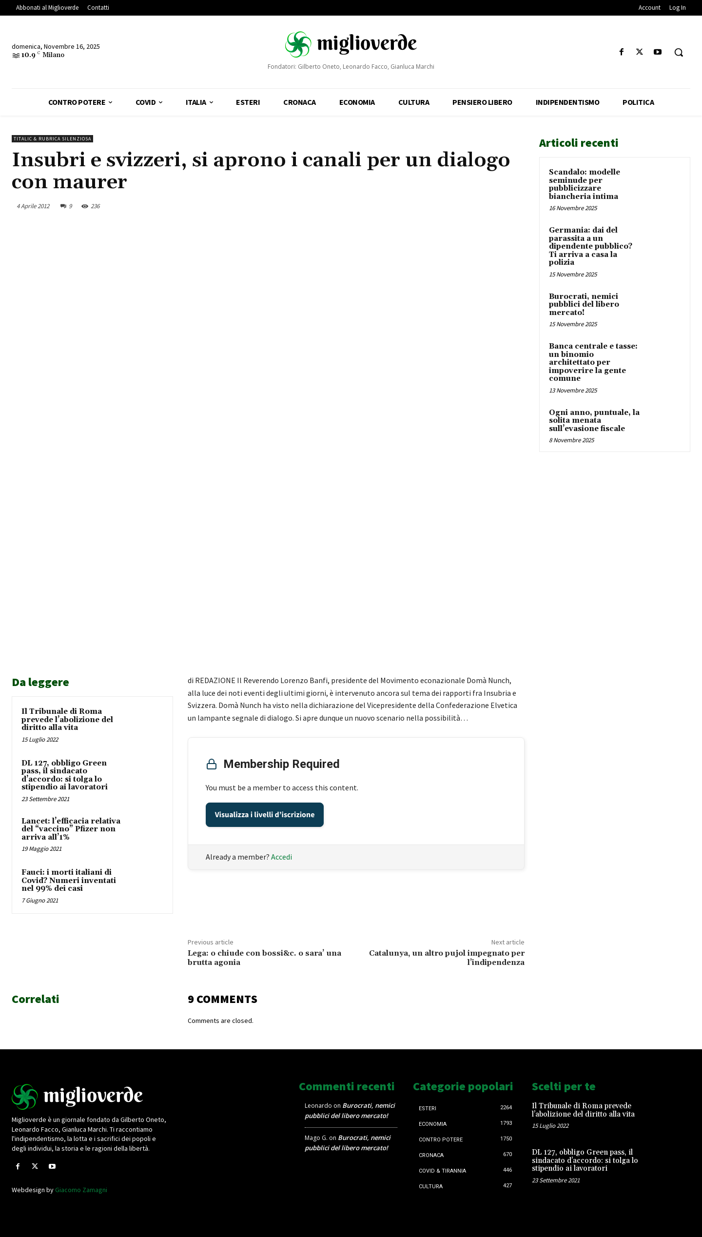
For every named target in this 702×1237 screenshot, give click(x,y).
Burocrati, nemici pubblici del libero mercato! (584, 304)
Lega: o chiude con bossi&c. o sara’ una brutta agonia (264, 957)
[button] (678, 52)
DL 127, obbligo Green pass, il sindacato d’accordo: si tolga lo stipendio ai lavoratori (64, 775)
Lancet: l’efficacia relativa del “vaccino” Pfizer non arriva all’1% (70, 829)
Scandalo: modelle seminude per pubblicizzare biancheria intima (584, 184)
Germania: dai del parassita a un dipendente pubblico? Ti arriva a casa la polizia (590, 246)
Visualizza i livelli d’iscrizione (265, 815)
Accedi (281, 857)
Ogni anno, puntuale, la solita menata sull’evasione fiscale (594, 420)
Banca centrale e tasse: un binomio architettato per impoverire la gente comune (593, 362)
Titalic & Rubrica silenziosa (52, 138)
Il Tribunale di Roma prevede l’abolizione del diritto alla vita (67, 719)
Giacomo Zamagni (81, 1189)
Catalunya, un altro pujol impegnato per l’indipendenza (447, 957)
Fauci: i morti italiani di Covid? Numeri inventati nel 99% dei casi (68, 880)
